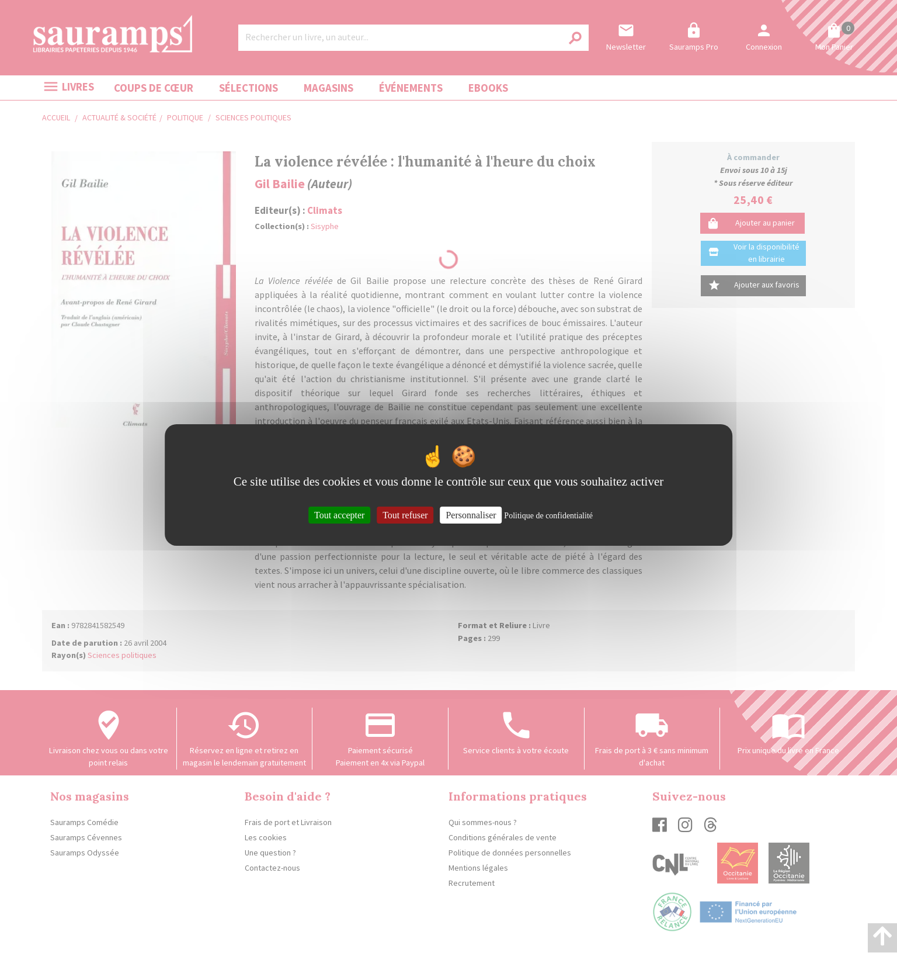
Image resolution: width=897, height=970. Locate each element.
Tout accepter (339, 515)
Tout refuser (405, 515)
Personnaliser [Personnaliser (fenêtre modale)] (471, 515)
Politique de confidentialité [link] (548, 515)
